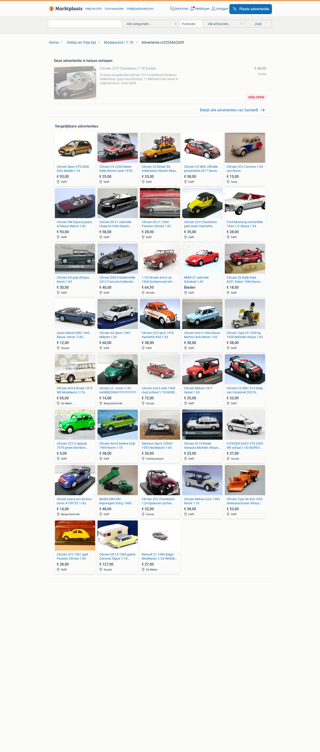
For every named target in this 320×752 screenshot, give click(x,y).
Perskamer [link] (144, 713)
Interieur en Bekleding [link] (175, 622)
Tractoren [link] (220, 659)
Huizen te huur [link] (117, 646)
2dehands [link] (190, 713)
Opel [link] (110, 608)
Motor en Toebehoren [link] (175, 615)
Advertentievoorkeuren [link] (265, 701)
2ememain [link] (213, 713)
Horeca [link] (218, 639)
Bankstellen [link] (62, 639)
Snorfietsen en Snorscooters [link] (233, 622)
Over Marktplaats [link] (91, 713)
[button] (199, 8)
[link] (65, 9)
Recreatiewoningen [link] (120, 659)
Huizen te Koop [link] (117, 639)
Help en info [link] (93, 8)
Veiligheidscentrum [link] (140, 8)
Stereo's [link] (59, 615)
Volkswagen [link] (115, 622)
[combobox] (85, 24)
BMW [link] (111, 601)
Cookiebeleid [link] (230, 701)
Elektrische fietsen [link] (226, 601)
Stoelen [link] (59, 653)
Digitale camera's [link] (66, 601)
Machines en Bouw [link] (226, 653)
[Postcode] (191, 24)
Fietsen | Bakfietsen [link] (227, 608)
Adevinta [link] (167, 713)
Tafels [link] (58, 659)
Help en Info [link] (139, 701)
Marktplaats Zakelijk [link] (67, 701)
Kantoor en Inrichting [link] (228, 646)
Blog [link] (40, 701)
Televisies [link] (60, 622)
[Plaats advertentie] (250, 9)
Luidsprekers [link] (63, 608)
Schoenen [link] (167, 653)
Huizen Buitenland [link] (120, 653)
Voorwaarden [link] (114, 8)
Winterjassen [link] (169, 659)
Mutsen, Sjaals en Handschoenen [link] (183, 646)
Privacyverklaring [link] (198, 701)
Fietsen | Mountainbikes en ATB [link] (235, 615)
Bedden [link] (59, 646)
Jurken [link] (165, 639)
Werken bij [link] (120, 713)
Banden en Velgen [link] (172, 601)
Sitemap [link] (236, 713)
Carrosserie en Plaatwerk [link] (177, 608)
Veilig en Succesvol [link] (106, 701)
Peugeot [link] (113, 615)
